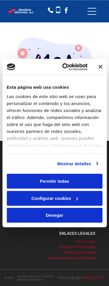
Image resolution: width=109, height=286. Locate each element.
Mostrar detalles (74, 163)
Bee (86, 277)
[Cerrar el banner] (100, 67)
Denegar (54, 215)
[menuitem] (88, 241)
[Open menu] (92, 11)
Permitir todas (54, 181)
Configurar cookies (54, 198)
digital (97, 277)
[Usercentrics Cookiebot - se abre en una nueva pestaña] (64, 67)
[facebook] (66, 11)
